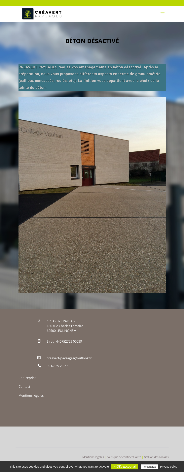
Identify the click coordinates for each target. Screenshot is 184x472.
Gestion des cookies (156, 457)
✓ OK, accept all (124, 466)
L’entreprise (27, 378)
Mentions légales (31, 395)
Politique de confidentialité (123, 457)
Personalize (149, 466)
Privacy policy (168, 466)
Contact (24, 386)
